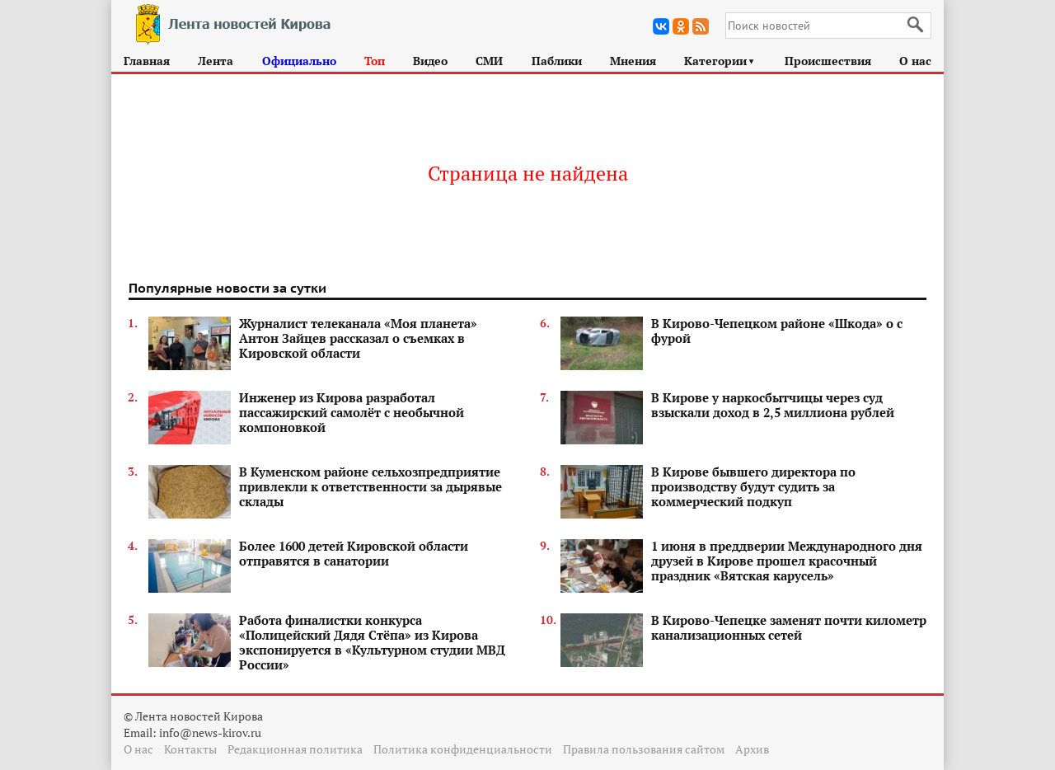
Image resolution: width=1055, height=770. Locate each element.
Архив (752, 749)
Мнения (633, 60)
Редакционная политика (295, 749)
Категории (720, 60)
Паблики (557, 60)
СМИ (489, 60)
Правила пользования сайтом (643, 749)
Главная (147, 60)
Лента (215, 60)
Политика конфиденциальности (462, 749)
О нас (915, 60)
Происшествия (828, 60)
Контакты (190, 749)
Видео (430, 60)
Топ (374, 60)
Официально (299, 60)
